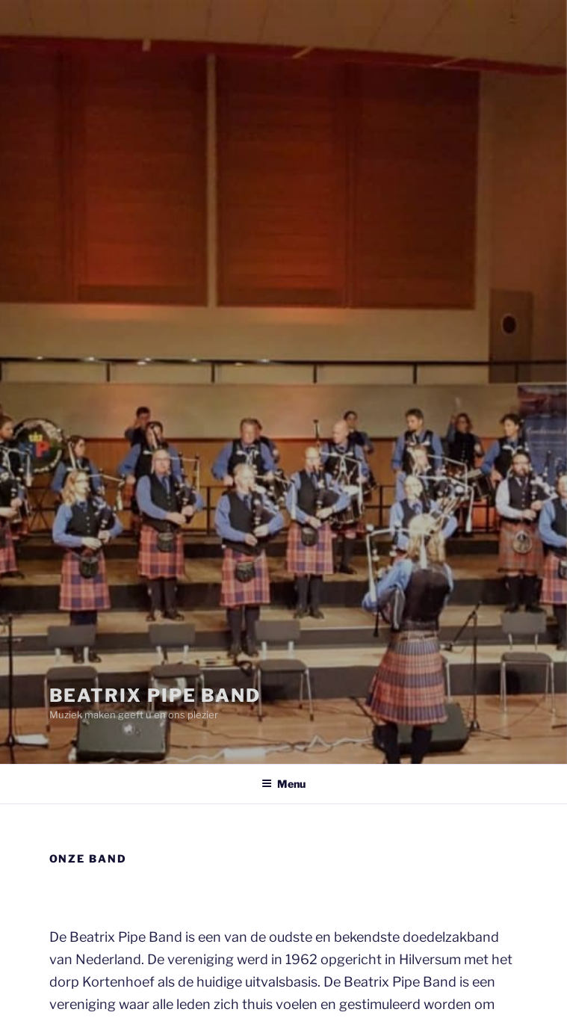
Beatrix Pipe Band (155, 695)
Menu (283, 783)
